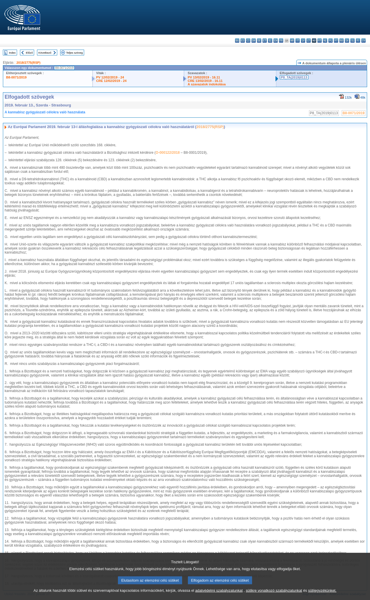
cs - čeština (248, 40)
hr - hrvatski (292, 40)
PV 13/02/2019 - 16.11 (204, 77)
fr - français (281, 40)
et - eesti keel (264, 40)
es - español (242, 40)
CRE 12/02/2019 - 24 (111, 80)
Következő (44, 52)
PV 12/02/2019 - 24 (110, 77)
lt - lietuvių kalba (308, 40)
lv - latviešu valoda (303, 40)
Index (12, 52)
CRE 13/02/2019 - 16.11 (205, 80)
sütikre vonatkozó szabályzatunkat (274, 595)
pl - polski (330, 40)
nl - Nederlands (325, 40)
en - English (275, 40)
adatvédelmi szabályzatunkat (219, 595)
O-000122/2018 (168, 153)
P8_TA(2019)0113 (294, 77)
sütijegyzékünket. (322, 595)
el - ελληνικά (270, 40)
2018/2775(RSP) (28, 62)
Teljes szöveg (74, 52)
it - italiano (297, 40)
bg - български (237, 40)
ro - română (341, 40)
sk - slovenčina (347, 40)
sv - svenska (363, 40)
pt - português (336, 40)
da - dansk (253, 40)
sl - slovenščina (352, 40)
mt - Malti (319, 40)
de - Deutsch (259, 40)
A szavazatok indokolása (206, 84)
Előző (29, 52)
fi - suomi (358, 40)
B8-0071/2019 (16, 77)
